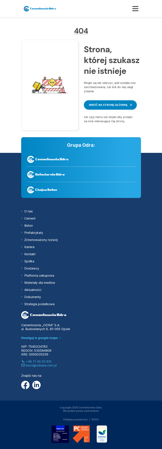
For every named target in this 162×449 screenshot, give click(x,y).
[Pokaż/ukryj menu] (135, 8)
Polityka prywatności (75, 419)
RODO (95, 419)
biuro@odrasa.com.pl (39, 365)
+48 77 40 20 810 (36, 361)
